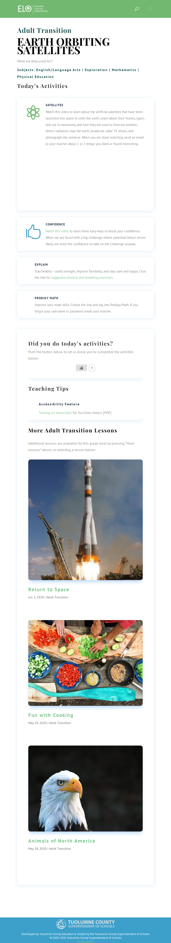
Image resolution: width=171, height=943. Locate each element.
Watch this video (57, 231)
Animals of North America (61, 841)
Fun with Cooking (50, 715)
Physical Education (35, 76)
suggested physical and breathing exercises (82, 277)
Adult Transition (44, 30)
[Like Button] (81, 367)
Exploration (96, 70)
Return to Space (48, 589)
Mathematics (124, 70)
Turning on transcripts (55, 412)
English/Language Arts (58, 70)
